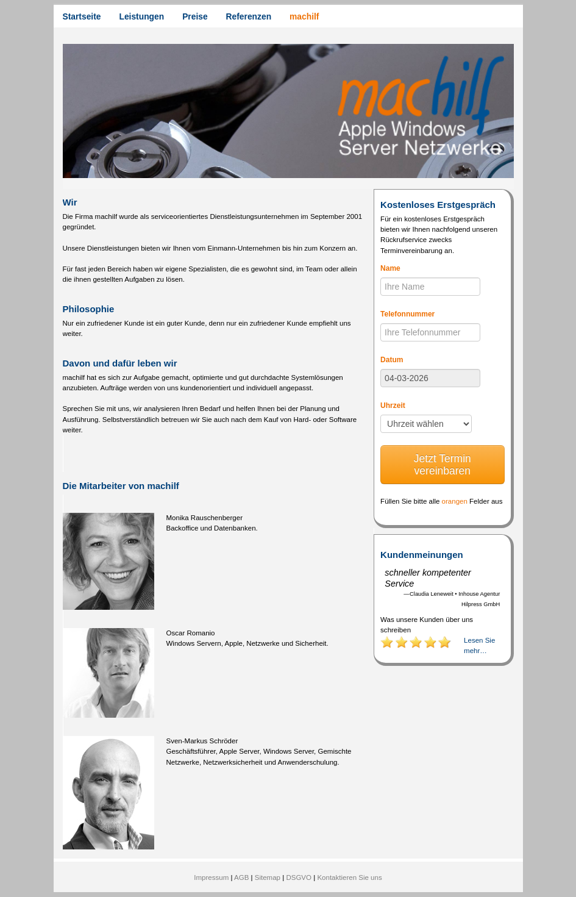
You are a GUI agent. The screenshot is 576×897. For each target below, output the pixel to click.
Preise (194, 16)
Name (390, 268)
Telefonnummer (407, 314)
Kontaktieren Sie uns (349, 877)
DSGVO (298, 877)
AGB (241, 877)
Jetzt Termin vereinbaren (442, 464)
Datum (391, 360)
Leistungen (141, 16)
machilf (304, 16)
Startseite (82, 16)
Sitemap (267, 877)
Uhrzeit (392, 405)
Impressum (211, 877)
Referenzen (248, 16)
